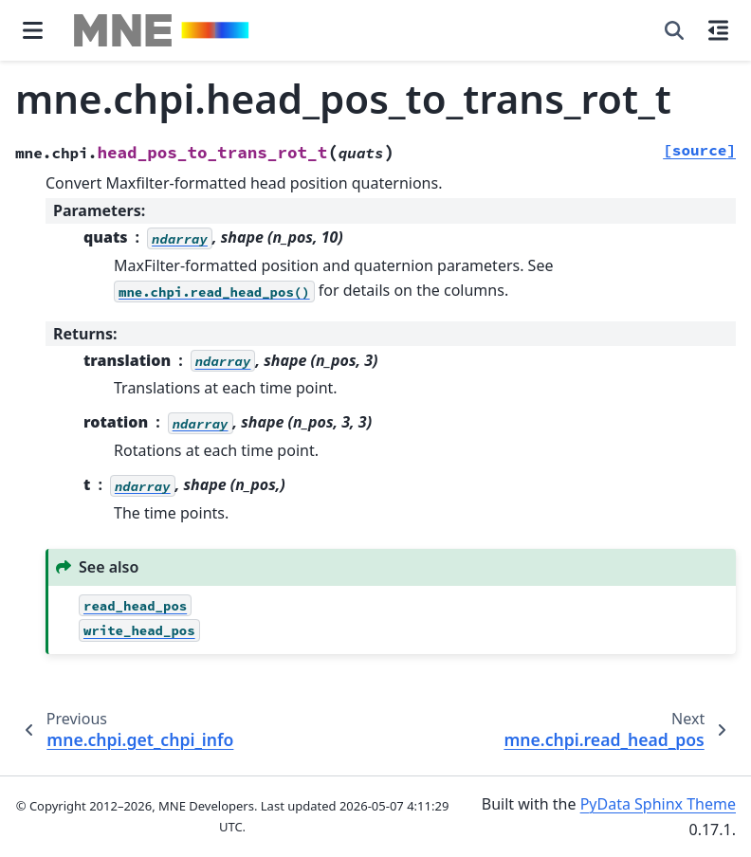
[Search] (674, 30)
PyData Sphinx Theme (658, 803)
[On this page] (718, 30)
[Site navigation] (32, 30)
